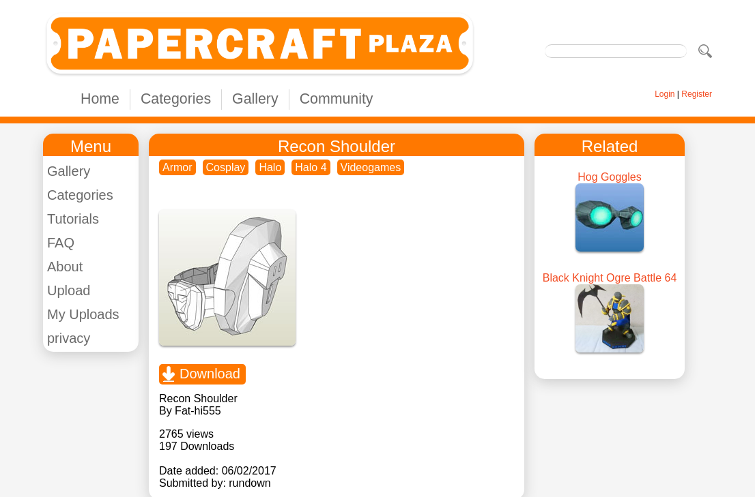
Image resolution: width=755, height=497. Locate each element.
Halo (270, 167)
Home (100, 99)
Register (696, 94)
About (65, 266)
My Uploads (83, 314)
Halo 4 (310, 167)
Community (336, 99)
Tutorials (73, 218)
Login (664, 94)
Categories (176, 99)
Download (210, 373)
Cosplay (226, 167)
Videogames (371, 167)
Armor (177, 167)
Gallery (255, 99)
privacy (68, 338)
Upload (68, 290)
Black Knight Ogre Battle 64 (610, 278)
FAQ (60, 242)
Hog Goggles (609, 177)
